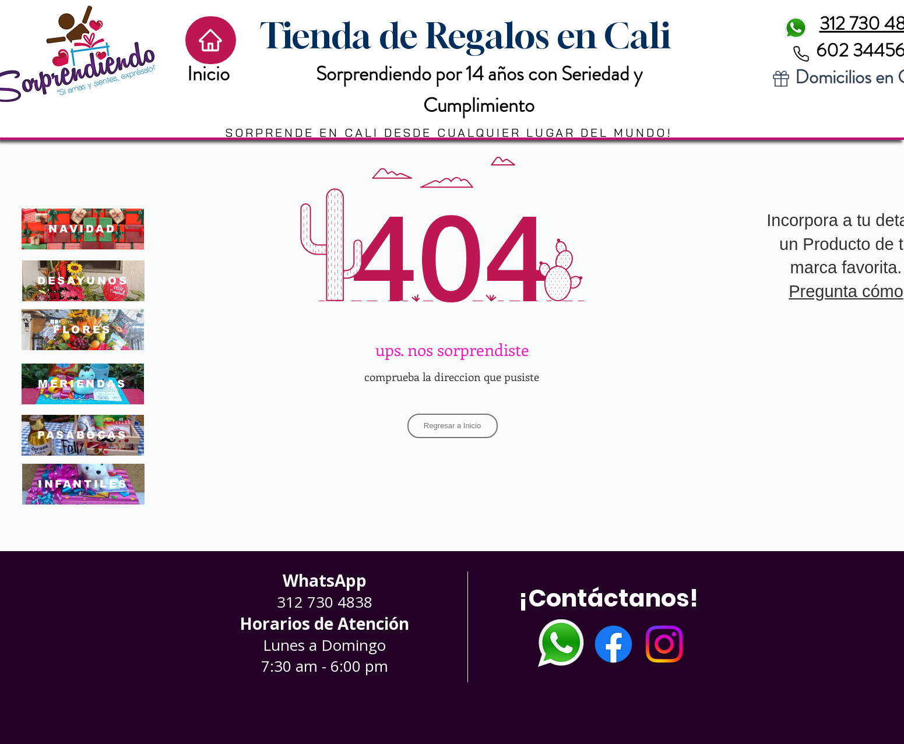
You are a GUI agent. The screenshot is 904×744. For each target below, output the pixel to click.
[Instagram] (664, 644)
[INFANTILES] (83, 484)
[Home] (210, 40)
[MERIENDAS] (83, 384)
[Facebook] (613, 644)
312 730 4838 (324, 601)
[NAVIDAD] (83, 229)
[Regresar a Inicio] (452, 426)
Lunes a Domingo (324, 644)
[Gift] (781, 78)
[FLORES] (83, 329)
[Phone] (801, 53)
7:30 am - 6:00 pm (324, 665)
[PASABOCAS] (83, 435)
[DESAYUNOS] (83, 280)
